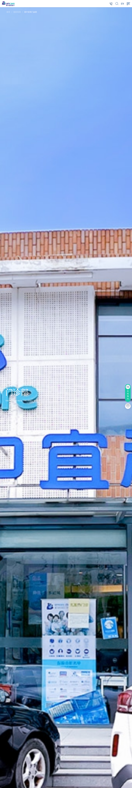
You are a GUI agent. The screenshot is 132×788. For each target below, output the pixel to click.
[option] (66, 397)
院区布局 (17, 12)
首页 (8, 12)
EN (122, 3)
